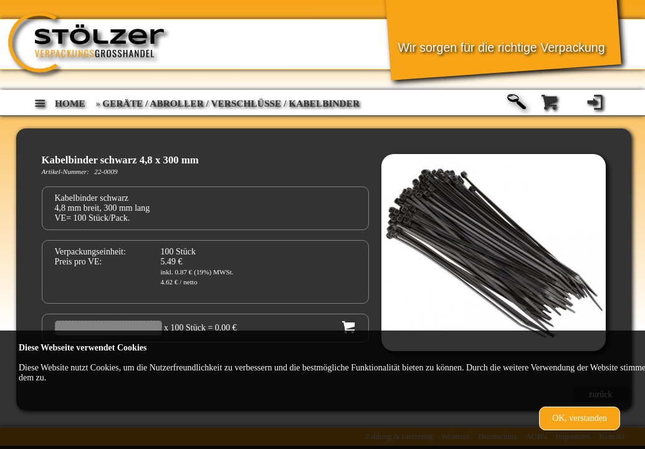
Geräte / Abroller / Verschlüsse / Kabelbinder (231, 103)
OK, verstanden (579, 418)
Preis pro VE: (78, 261)
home (70, 103)
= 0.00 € (222, 327)
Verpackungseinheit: (90, 251)
